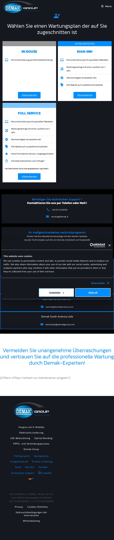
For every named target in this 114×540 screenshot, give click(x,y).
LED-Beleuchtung (20, 438)
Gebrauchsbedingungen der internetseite (31, 514)
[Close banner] (110, 245)
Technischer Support (22, 473)
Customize (56, 292)
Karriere (30, 467)
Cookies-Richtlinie (37, 507)
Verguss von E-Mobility (31, 427)
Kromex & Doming (42, 461)
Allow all (92, 292)
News (18, 467)
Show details (98, 283)
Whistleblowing (31, 521)
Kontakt (43, 467)
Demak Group (31, 449)
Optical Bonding (43, 438)
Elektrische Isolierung (31, 432)
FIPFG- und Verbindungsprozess (31, 443)
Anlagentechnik (19, 461)
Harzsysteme (41, 456)
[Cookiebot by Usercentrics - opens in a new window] (92, 245)
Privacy (19, 507)
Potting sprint (22, 456)
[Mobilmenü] (106, 6)
